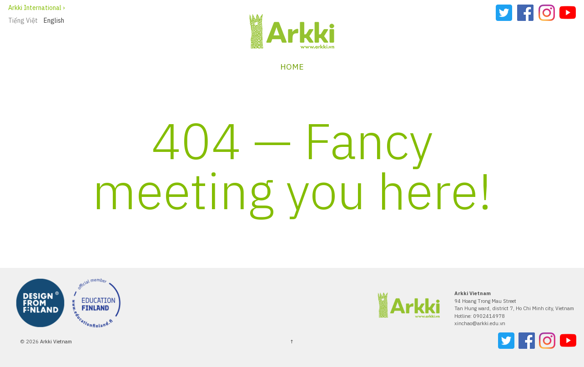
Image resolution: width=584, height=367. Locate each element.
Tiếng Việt (23, 20)
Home (292, 66)
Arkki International (34, 8)
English (54, 20)
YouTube (567, 13)
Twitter (504, 13)
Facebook (525, 13)
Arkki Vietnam (55, 341)
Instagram (547, 13)
